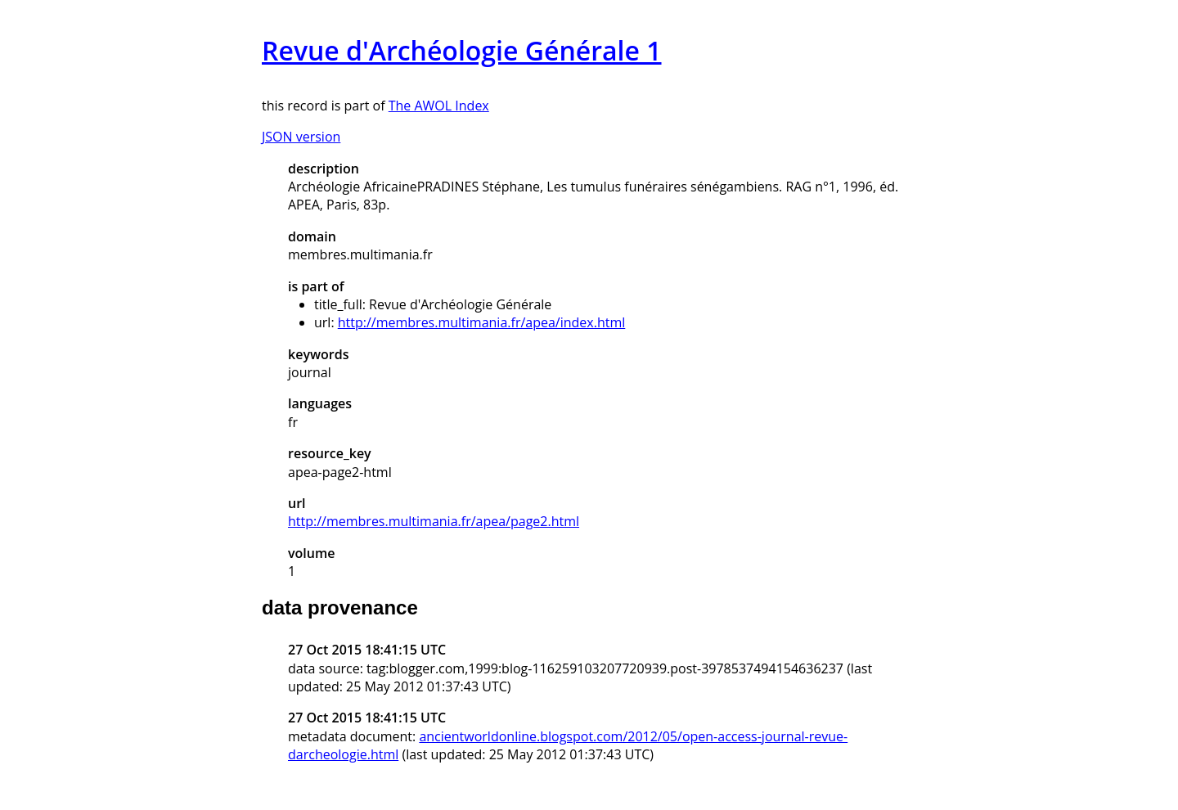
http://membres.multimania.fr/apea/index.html (482, 322)
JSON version (301, 137)
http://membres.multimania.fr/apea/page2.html (433, 521)
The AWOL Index (439, 106)
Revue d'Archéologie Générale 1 (462, 50)
